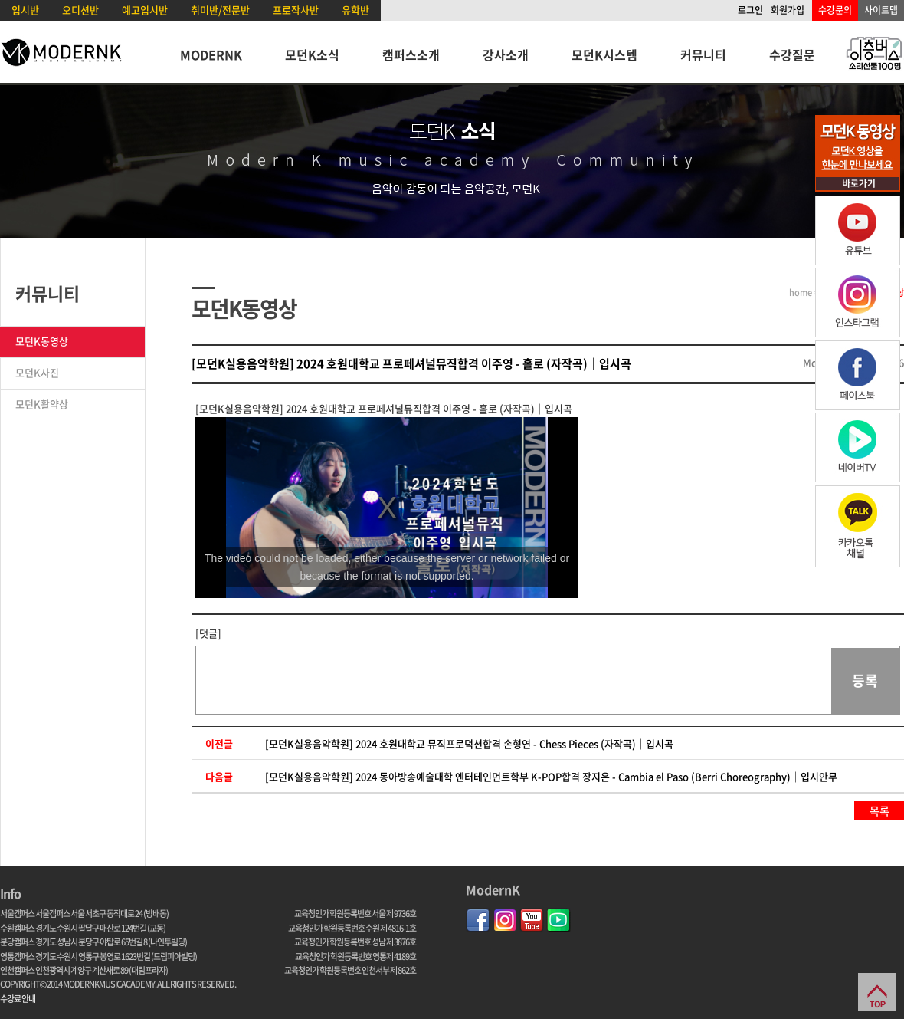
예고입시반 (145, 9)
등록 (865, 680)
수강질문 (792, 54)
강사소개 (506, 54)
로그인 (750, 10)
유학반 (355, 9)
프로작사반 (296, 9)
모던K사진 (37, 372)
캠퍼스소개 (411, 54)
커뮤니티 (703, 54)
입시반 (25, 9)
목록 (879, 810)
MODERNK (211, 54)
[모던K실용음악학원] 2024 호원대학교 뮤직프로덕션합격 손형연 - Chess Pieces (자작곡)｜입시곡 (469, 743)
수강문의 (835, 10)
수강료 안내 (17, 998)
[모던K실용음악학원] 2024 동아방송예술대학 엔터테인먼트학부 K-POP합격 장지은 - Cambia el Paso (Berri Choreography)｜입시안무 (551, 776)
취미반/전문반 (220, 9)
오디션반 (80, 9)
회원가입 (787, 10)
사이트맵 (881, 10)
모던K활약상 (41, 403)
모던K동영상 (41, 341)
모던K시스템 (604, 54)
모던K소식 (312, 54)
